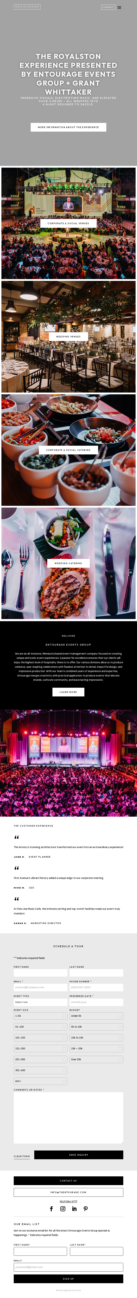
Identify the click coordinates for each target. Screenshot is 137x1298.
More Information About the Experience (68, 127)
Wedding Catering (68, 563)
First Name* (22, 1245)
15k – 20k (76, 1048)
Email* (18, 1260)
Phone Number (81, 981)
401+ (18, 1081)
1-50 (18, 1016)
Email (19, 981)
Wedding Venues (68, 336)
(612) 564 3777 (68, 1201)
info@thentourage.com (68, 1192)
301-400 (20, 1070)
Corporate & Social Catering (68, 450)
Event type (21, 996)
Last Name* (78, 1245)
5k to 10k (76, 1027)
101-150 (20, 1037)
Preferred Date (81, 996)
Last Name (77, 967)
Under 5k (76, 1016)
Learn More (68, 692)
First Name (21, 967)
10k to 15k (77, 1037)
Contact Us (68, 1180)
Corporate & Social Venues (68, 223)
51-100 (19, 1027)
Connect (108, 7)
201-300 (20, 1059)
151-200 (20, 1048)
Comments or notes (29, 1089)
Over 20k (76, 1059)
